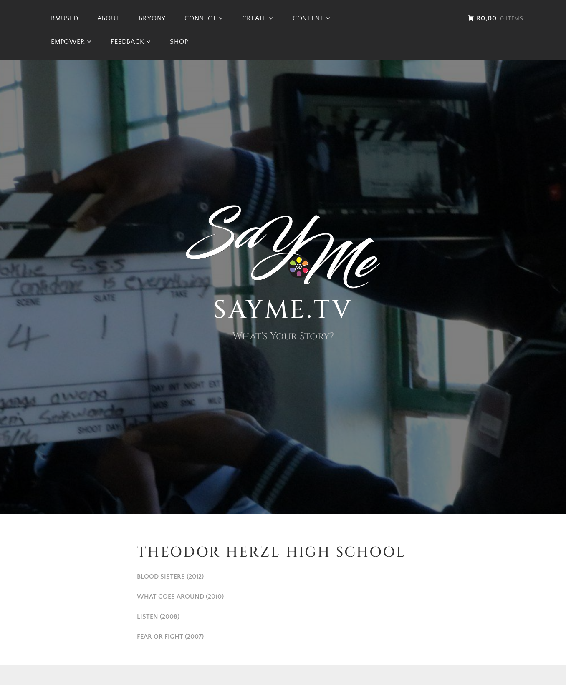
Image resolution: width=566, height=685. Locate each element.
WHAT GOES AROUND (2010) (180, 596)
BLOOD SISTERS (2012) (170, 576)
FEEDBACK (127, 41)
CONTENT (308, 18)
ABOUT (108, 18)
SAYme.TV (282, 310)
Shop (179, 41)
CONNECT (200, 18)
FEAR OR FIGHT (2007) (170, 636)
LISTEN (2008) (158, 616)
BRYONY (152, 18)
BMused (64, 18)
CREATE (254, 18)
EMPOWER (68, 41)
